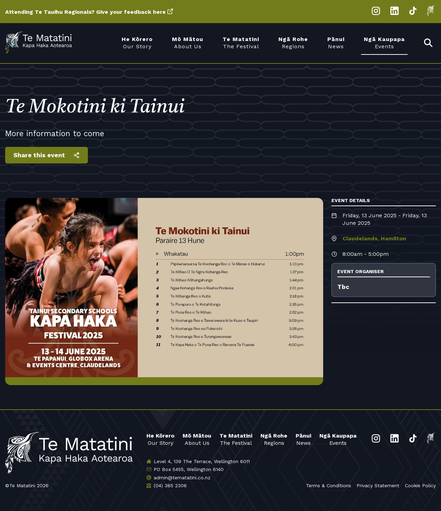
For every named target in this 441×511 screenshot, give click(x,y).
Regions (273, 439)
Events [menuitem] (384, 43)
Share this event (39, 155)
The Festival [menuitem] (241, 43)
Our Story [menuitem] (137, 43)
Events (338, 439)
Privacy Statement (378, 485)
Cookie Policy (420, 485)
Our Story (160, 439)
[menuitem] (428, 43)
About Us (197, 439)
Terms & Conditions (328, 485)
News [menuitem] (336, 43)
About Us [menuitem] (187, 43)
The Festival (235, 439)
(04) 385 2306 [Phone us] (170, 485)
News (303, 439)
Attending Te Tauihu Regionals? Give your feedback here (85, 12)
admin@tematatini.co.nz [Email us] (182, 477)
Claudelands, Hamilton (374, 238)
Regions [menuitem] (293, 43)
